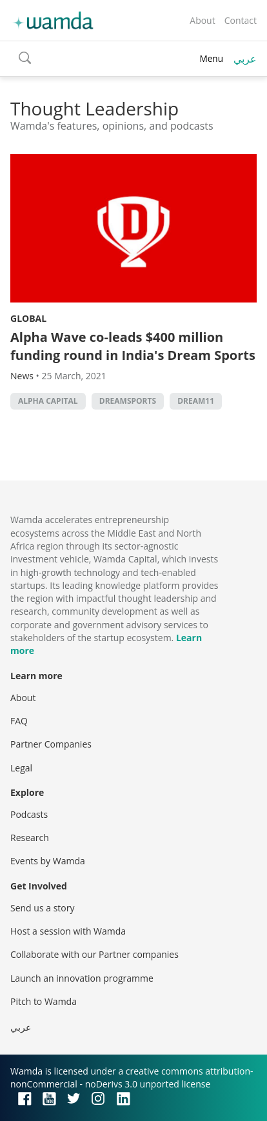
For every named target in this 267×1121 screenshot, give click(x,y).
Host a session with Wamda (68, 931)
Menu (211, 58)
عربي (245, 59)
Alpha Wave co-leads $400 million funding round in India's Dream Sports (132, 346)
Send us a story (42, 908)
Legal (21, 768)
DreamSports (127, 400)
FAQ (19, 721)
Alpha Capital (48, 400)
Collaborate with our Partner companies (94, 954)
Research (29, 837)
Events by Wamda (47, 861)
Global (28, 318)
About (202, 20)
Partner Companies (51, 744)
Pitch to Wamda (43, 1001)
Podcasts (29, 814)
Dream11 (195, 400)
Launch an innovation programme (81, 978)
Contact (240, 20)
